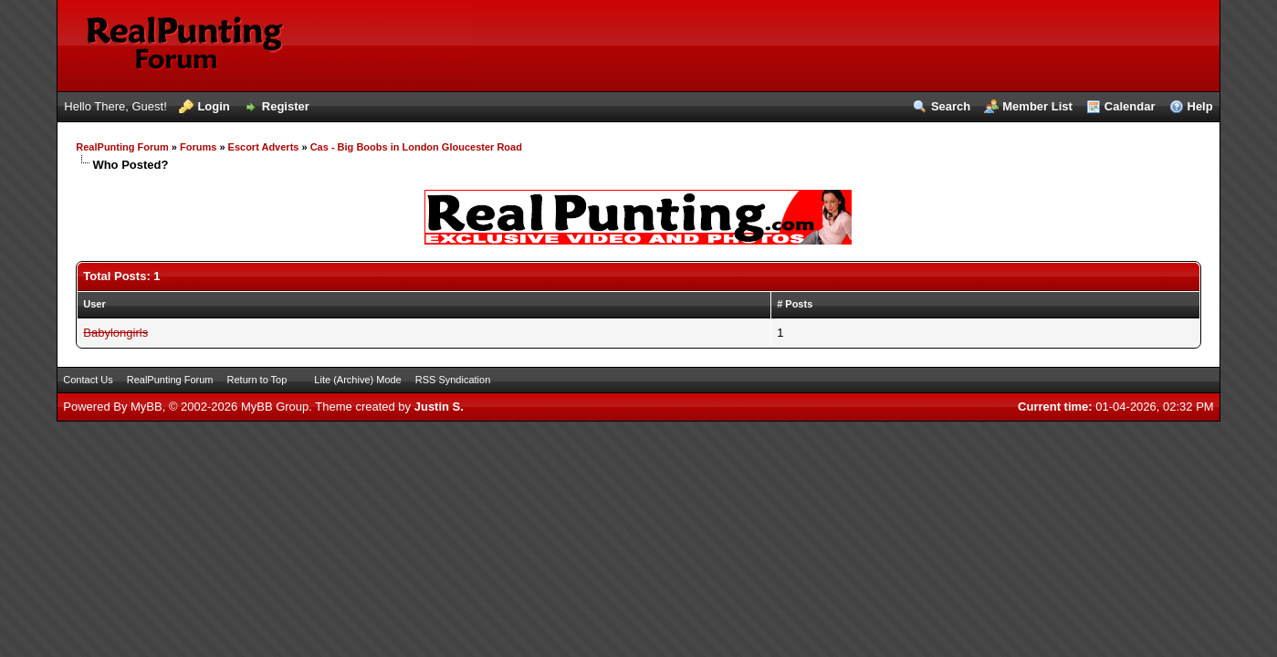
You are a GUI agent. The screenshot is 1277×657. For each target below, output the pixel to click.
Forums (198, 146)
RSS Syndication (453, 379)
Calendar (1130, 106)
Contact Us (87, 379)
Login (213, 106)
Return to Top (257, 379)
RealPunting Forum (122, 146)
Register (285, 106)
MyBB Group (275, 406)
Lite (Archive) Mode (357, 379)
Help (1200, 106)
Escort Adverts (263, 146)
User (94, 303)
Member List (1037, 106)
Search (950, 106)
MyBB (146, 406)
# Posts (794, 303)
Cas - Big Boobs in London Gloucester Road (416, 146)
